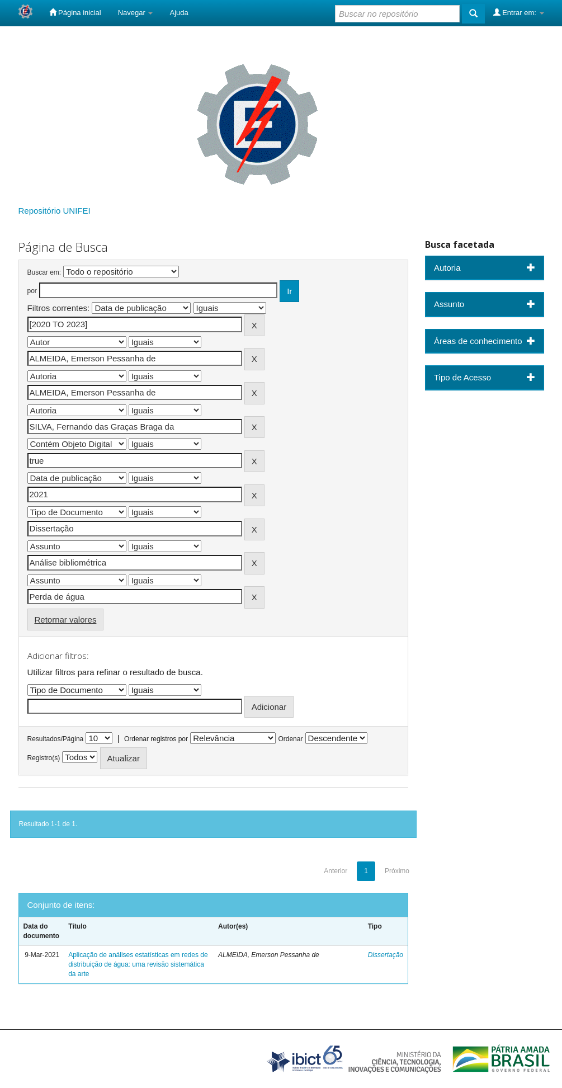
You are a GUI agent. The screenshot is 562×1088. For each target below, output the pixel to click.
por (32, 291)
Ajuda (178, 12)
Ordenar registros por (156, 739)
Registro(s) (43, 758)
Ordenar (290, 739)
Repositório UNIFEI (54, 210)
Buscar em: (44, 272)
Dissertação (385, 955)
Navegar (135, 12)
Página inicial (75, 12)
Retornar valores (66, 619)
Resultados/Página (55, 739)
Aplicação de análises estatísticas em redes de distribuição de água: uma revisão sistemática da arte (137, 964)
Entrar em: (518, 12)
